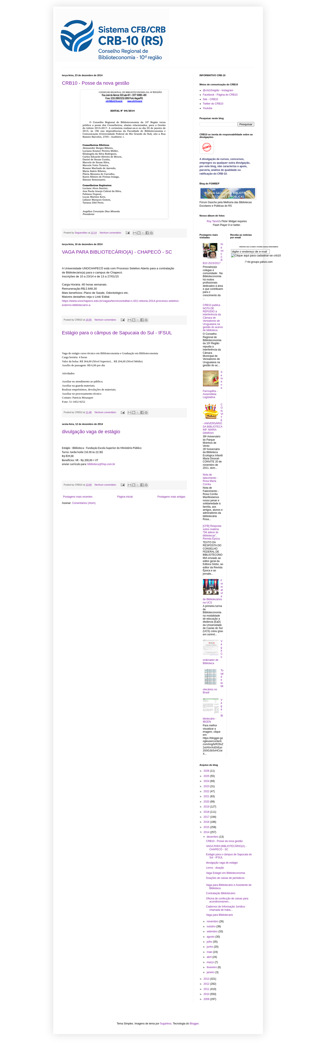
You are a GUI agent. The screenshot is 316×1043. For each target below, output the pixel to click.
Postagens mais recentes (78, 496)
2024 (207, 781)
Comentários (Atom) (83, 503)
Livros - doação (215, 867)
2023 (207, 786)
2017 (207, 816)
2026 (207, 770)
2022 (207, 791)
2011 (207, 989)
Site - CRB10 (210, 99)
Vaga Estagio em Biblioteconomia (225, 873)
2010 (207, 994)
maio (210, 952)
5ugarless (165, 1023)
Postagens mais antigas (171, 496)
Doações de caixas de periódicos (225, 878)
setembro (212, 931)
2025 (207, 776)
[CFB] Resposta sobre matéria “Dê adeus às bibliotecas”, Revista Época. (212, 532)
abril (209, 957)
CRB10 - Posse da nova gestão (95, 83)
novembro (213, 921)
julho (210, 941)
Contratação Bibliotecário (220, 893)
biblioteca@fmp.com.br (101, 464)
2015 (207, 827)
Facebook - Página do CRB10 (220, 94)
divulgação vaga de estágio (91, 431)
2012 (207, 983)
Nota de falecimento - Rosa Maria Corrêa (210, 479)
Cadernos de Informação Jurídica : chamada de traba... (226, 908)
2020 (207, 801)
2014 (207, 832)
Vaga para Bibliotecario (219, 914)
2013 (207, 978)
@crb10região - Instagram (218, 90)
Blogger (194, 1023)
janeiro (211, 972)
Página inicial (125, 496)
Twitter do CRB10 (213, 103)
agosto (211, 936)
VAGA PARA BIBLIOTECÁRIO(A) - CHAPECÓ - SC (117, 252)
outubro (211, 926)
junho (210, 946)
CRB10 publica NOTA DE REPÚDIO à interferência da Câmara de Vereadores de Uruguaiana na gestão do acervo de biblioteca (213, 318)
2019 (207, 806)
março (211, 962)
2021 (207, 796)
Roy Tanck (213, 221)
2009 (207, 999)
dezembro (213, 836)
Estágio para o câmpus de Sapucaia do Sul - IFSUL (117, 332)
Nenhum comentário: (111, 232)
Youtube (207, 108)
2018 (207, 811)
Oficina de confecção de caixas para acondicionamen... (227, 900)
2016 (207, 821)
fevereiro (212, 967)
